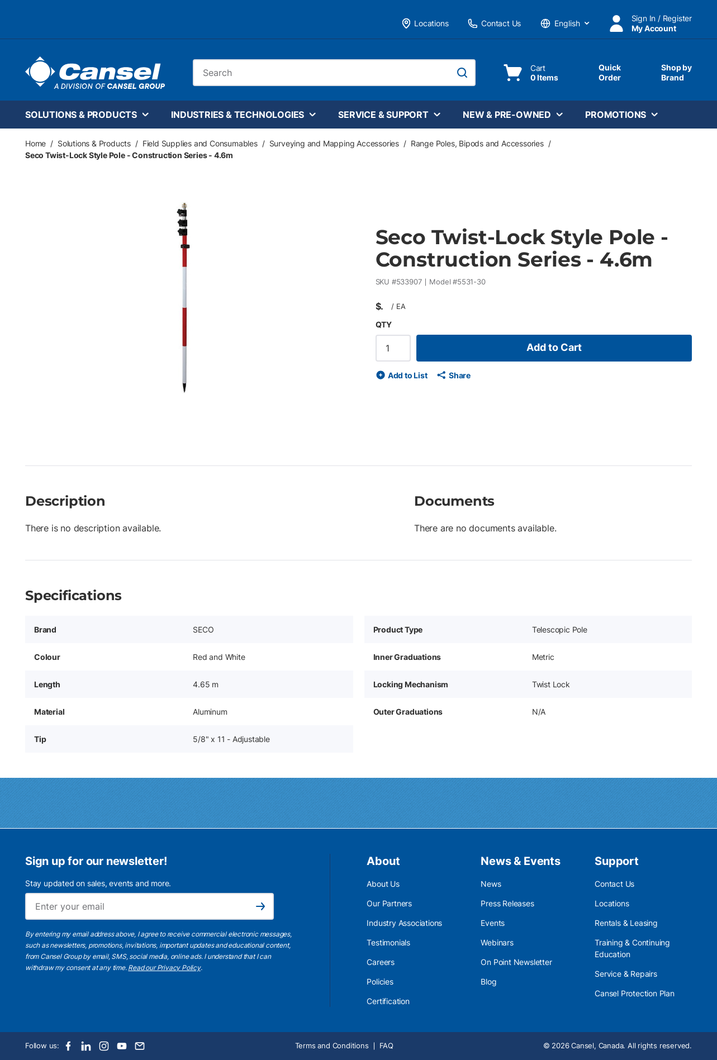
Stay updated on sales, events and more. (98, 883)
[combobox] (334, 72)
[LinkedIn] (86, 1046)
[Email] (139, 1046)
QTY (384, 324)
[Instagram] (104, 1046)
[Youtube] (121, 1046)
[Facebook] (68, 1046)
